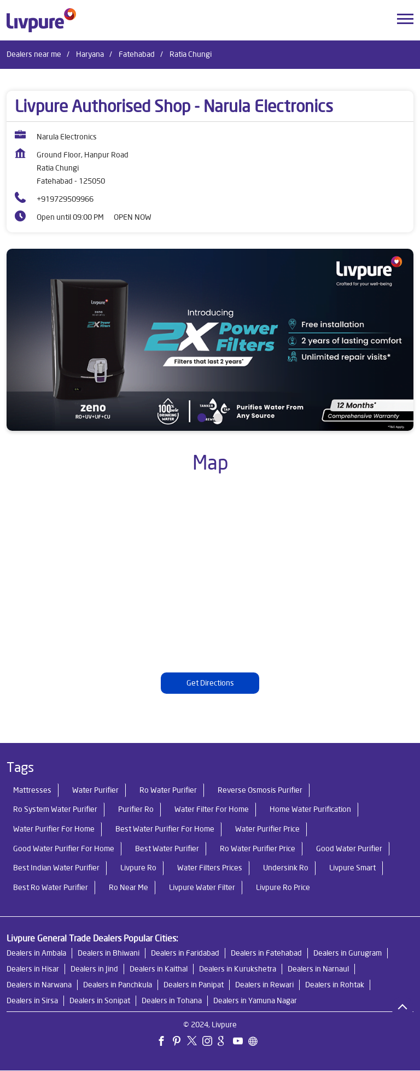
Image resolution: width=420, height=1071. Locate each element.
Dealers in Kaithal (159, 969)
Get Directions (210, 683)
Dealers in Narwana (39, 985)
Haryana (90, 54)
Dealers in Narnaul (318, 969)
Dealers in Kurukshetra (237, 969)
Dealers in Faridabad (185, 953)
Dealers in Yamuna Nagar (255, 1001)
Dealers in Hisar (33, 969)
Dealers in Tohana (172, 1001)
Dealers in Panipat (194, 985)
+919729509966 (65, 199)
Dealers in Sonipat (99, 1001)
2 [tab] (218, 417)
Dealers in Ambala (36, 953)
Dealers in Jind (94, 969)
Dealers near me (34, 54)
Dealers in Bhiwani (108, 953)
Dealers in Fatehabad (266, 953)
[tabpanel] (210, 340)
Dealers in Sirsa (32, 1001)
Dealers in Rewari (264, 985)
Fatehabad (137, 54)
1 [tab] (201, 417)
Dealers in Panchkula (117, 985)
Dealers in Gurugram (347, 953)
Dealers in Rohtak (334, 985)
